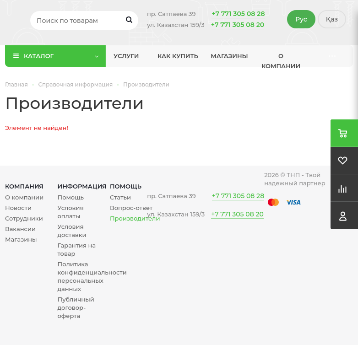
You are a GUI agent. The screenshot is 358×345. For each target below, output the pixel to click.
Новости (18, 207)
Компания (24, 186)
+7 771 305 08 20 (237, 25)
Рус (301, 19)
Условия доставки (71, 230)
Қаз (332, 19)
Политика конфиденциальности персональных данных (91, 276)
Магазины (229, 55)
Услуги (126, 55)
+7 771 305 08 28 (238, 14)
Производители (135, 218)
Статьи (120, 197)
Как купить (177, 55)
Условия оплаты (70, 212)
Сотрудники (24, 218)
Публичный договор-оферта (75, 307)
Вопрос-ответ (131, 207)
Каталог (39, 55)
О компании (280, 59)
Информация (81, 186)
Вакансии (20, 228)
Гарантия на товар (76, 249)
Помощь (125, 186)
